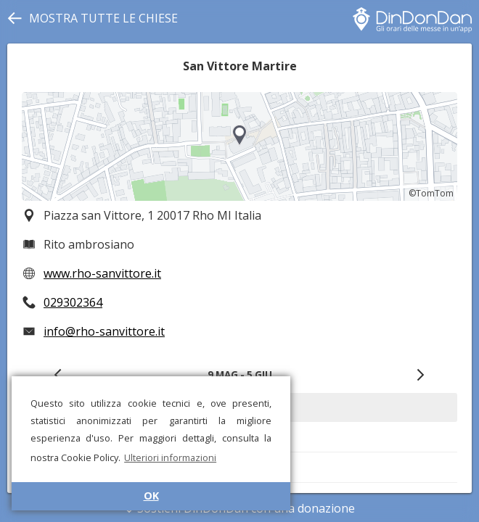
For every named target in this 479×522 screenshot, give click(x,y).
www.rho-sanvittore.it (102, 273)
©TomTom (431, 193)
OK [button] (151, 495)
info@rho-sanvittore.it (104, 331)
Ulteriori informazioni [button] (170, 457)
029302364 (73, 302)
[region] (239, 146)
